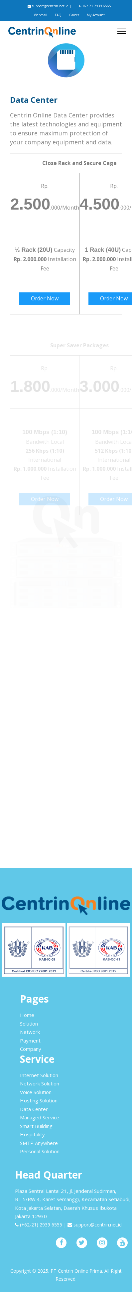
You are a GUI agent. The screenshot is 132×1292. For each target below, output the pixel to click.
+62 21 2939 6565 (95, 6)
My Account (96, 15)
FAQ (58, 15)
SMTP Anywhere (39, 1143)
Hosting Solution (39, 1100)
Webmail (40, 15)
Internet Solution (39, 1075)
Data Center (34, 1109)
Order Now (45, 298)
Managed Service (39, 1117)
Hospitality (32, 1134)
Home (27, 1015)
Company (30, 1049)
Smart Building (36, 1126)
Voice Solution (36, 1092)
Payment (30, 1040)
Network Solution (39, 1083)
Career (74, 15)
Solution (29, 1023)
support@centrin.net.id (48, 6)
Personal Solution (40, 1151)
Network (30, 1032)
